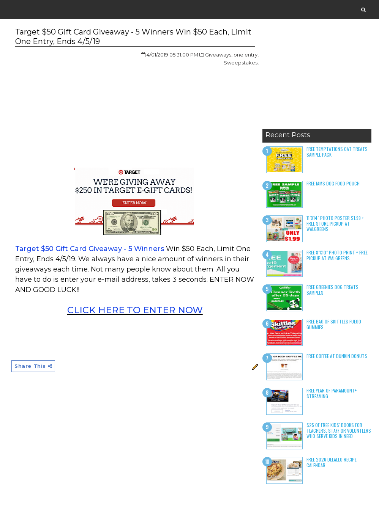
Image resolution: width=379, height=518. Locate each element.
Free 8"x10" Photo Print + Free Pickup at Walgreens (337, 255)
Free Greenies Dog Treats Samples (332, 289)
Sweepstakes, (241, 63)
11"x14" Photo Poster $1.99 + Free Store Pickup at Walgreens (335, 223)
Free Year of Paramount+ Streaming (331, 393)
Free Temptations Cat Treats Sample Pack (337, 151)
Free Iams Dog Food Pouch (333, 183)
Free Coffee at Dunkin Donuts (336, 356)
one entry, (246, 55)
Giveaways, (218, 55)
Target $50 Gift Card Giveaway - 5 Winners (89, 249)
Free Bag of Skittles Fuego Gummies (333, 324)
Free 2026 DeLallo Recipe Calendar (331, 462)
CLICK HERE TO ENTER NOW (135, 310)
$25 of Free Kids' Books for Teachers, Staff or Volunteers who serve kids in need (338, 430)
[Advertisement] (316, 77)
